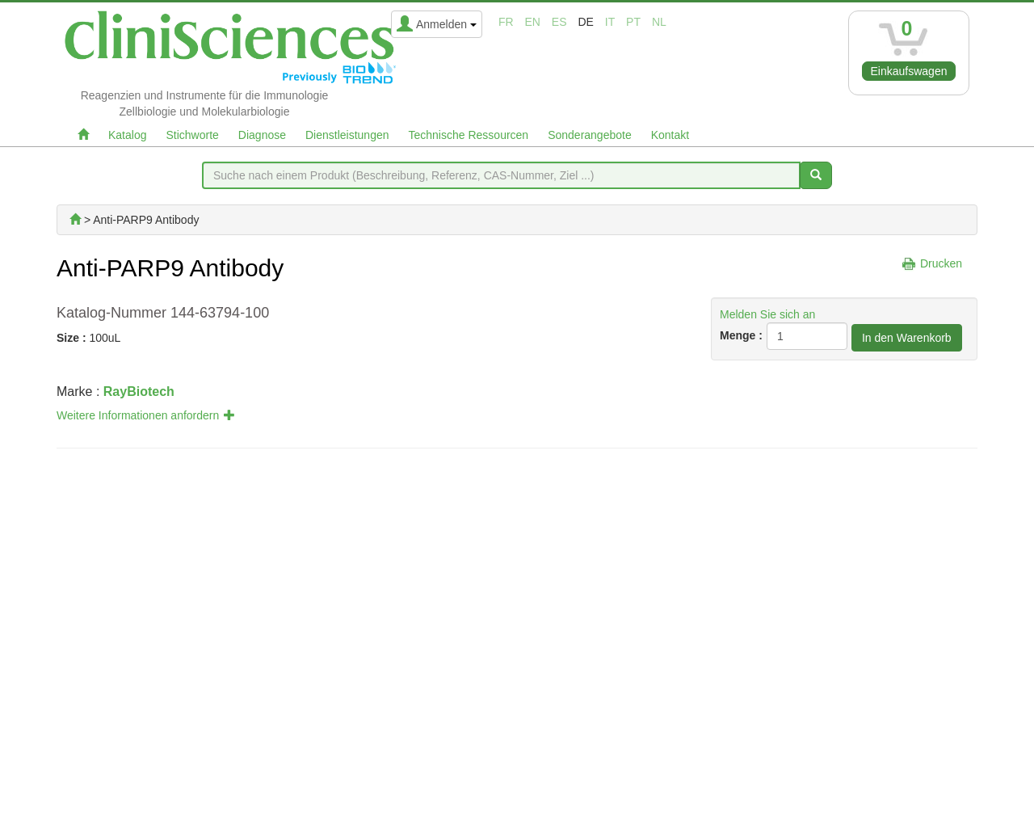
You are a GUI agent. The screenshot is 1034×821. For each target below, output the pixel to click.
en (532, 21)
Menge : (741, 335)
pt (633, 21)
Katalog (127, 134)
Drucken (941, 263)
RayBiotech (138, 391)
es (559, 21)
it (610, 21)
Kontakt (670, 134)
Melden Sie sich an (767, 314)
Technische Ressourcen (469, 134)
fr (506, 21)
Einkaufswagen (909, 71)
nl (659, 21)
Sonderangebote (590, 134)
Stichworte (192, 134)
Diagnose (262, 134)
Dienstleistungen (347, 134)
